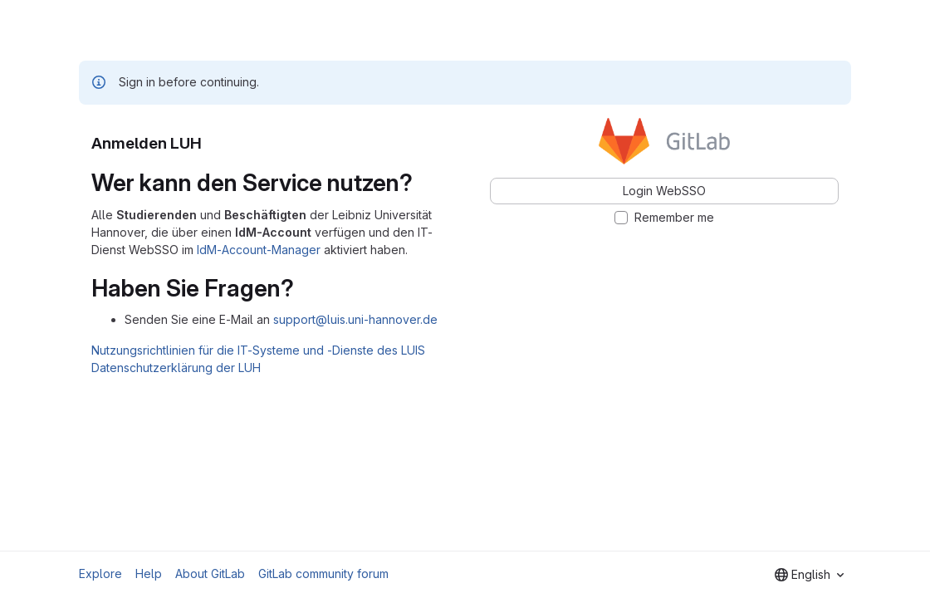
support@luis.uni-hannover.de (355, 319)
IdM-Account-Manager (259, 250)
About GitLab (210, 573)
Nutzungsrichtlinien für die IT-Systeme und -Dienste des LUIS (258, 350)
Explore (100, 573)
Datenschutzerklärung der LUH (176, 367)
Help (148, 573)
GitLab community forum (323, 573)
